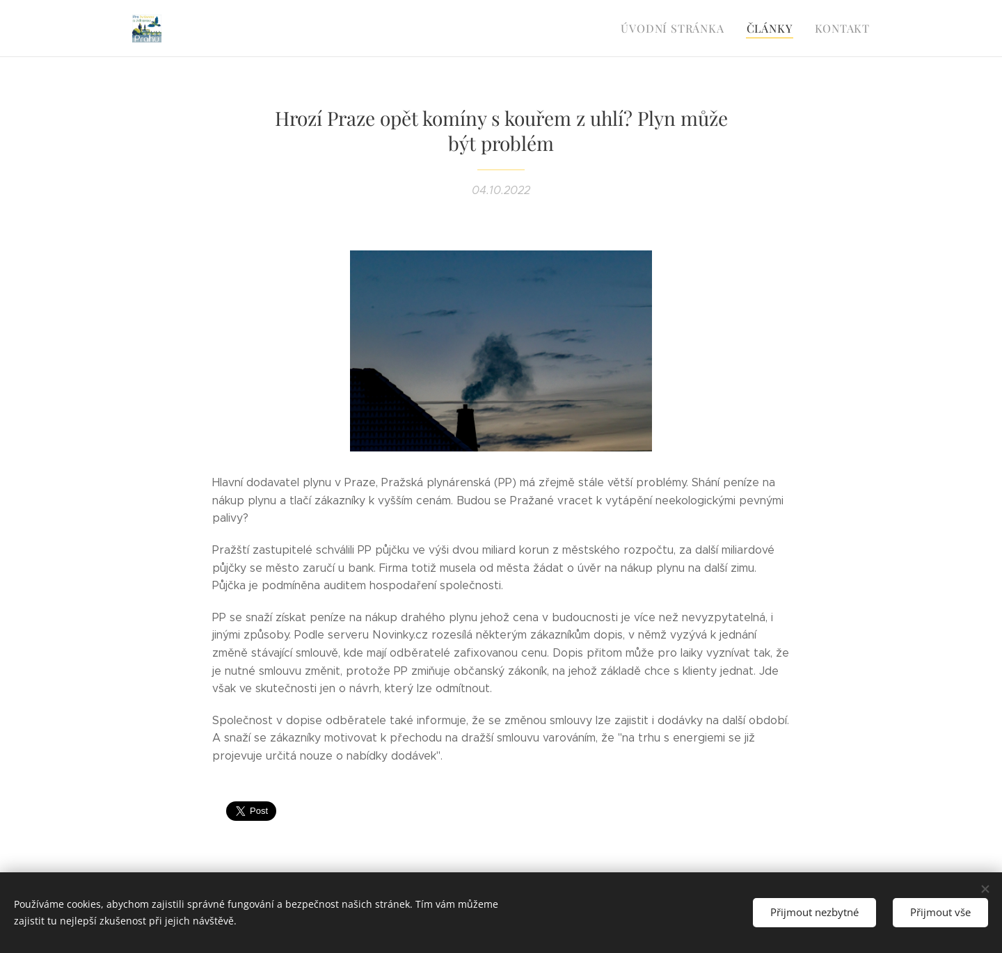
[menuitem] (682, 28)
